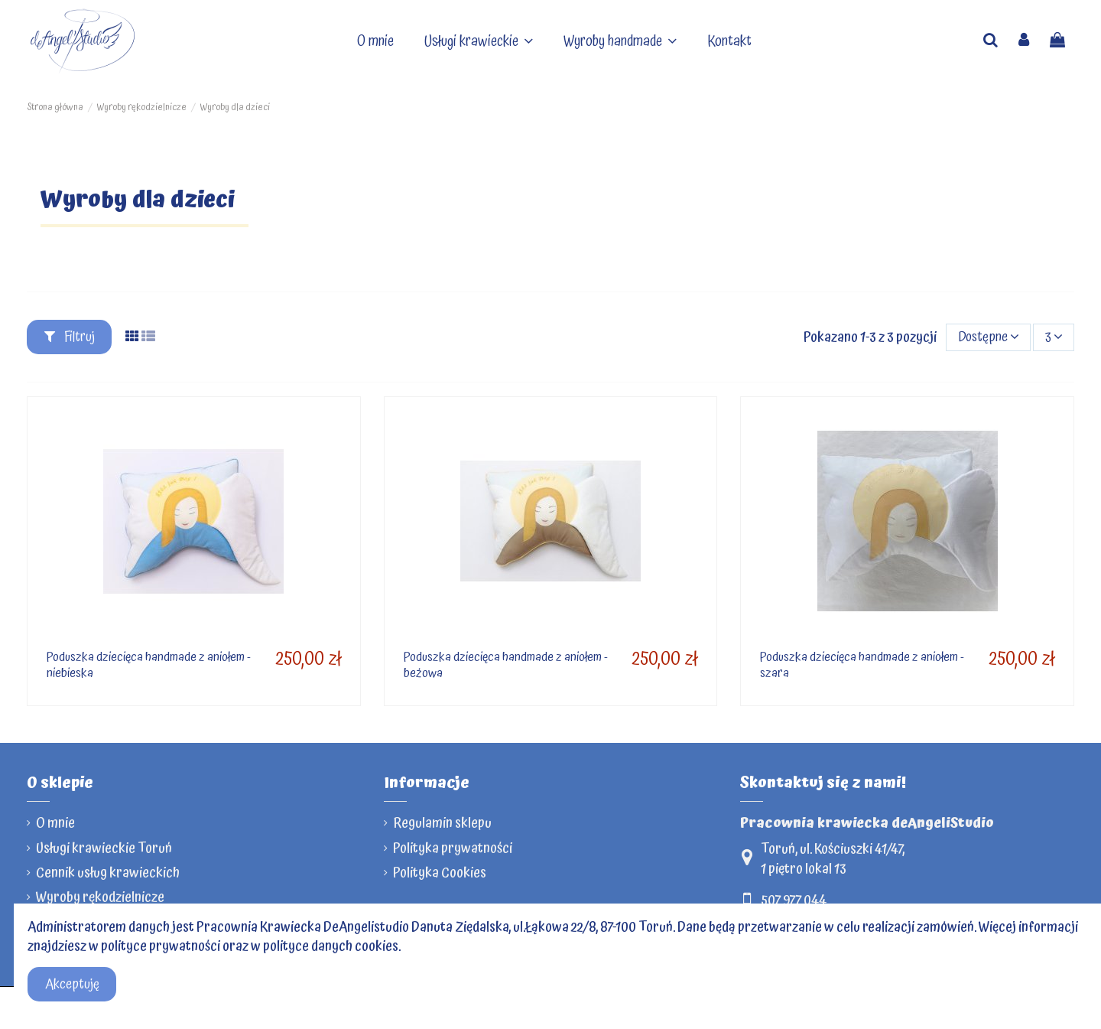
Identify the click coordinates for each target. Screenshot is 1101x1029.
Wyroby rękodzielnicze (100, 897)
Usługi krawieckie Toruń (104, 848)
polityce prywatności (160, 946)
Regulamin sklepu (442, 822)
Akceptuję (72, 984)
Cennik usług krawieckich (108, 872)
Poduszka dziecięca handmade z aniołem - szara (862, 664)
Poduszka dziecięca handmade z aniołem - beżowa (506, 664)
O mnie (55, 822)
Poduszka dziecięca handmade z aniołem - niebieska (149, 664)
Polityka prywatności (452, 848)
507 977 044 (794, 900)
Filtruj (69, 337)
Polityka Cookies (439, 872)
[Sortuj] (988, 337)
